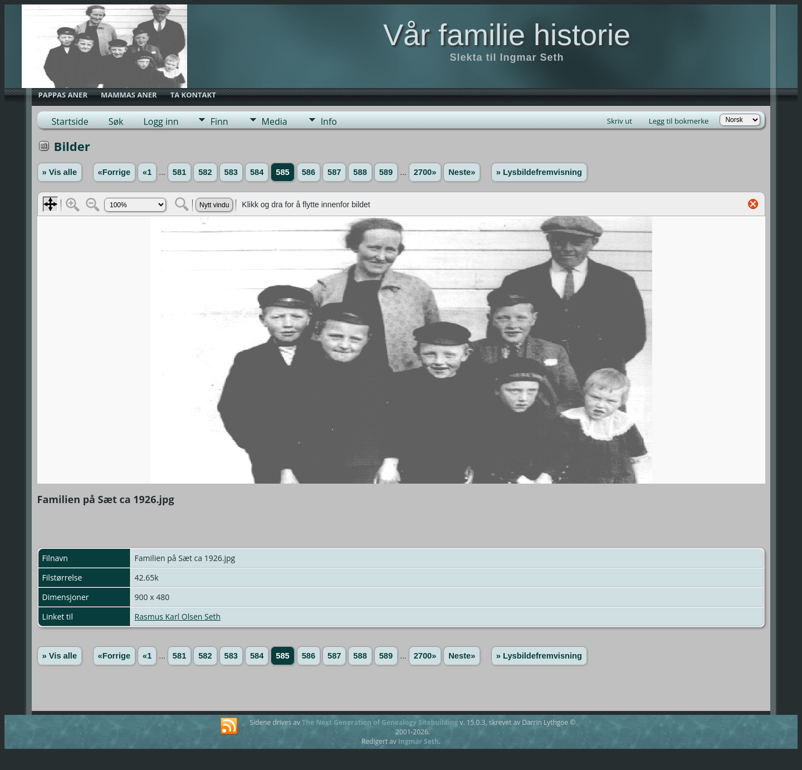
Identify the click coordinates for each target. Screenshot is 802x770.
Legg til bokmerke (679, 121)
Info (329, 121)
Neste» (461, 172)
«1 (147, 172)
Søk (116, 121)
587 (334, 172)
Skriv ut (619, 121)
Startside (70, 121)
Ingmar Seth (418, 741)
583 (231, 172)
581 (179, 172)
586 (308, 172)
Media (274, 121)
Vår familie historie (506, 34)
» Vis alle (59, 172)
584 (256, 172)
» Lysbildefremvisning (539, 172)
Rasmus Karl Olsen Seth (178, 616)
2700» (425, 172)
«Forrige (114, 172)
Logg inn (160, 121)
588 (359, 172)
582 (205, 172)
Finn (219, 121)
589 (386, 172)
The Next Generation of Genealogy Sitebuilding (380, 722)
